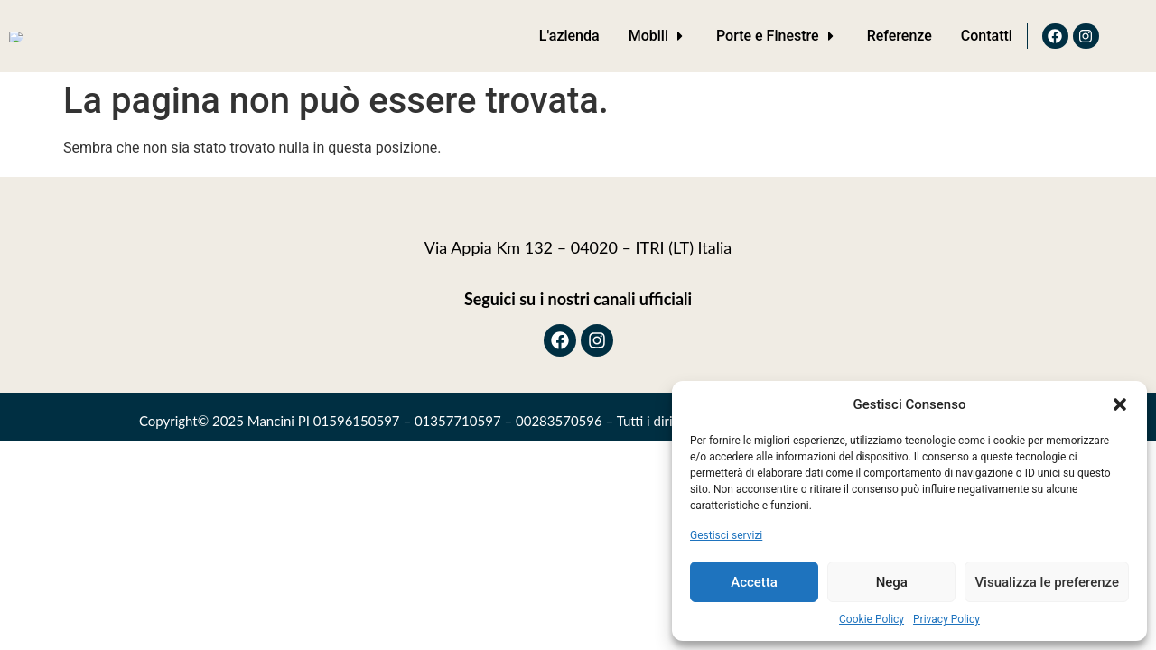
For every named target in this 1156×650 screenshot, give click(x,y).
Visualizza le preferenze (1046, 582)
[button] (1120, 404)
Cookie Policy (871, 619)
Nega (892, 582)
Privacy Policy (946, 619)
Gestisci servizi (726, 535)
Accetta (754, 582)
